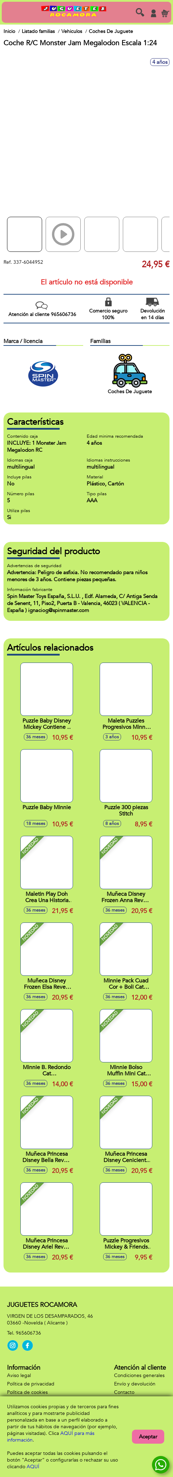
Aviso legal (19, 1375)
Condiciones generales (139, 1375)
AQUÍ (33, 1466)
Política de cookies (27, 1392)
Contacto (124, 1392)
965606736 (28, 1333)
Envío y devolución (134, 1384)
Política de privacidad (30, 1384)
